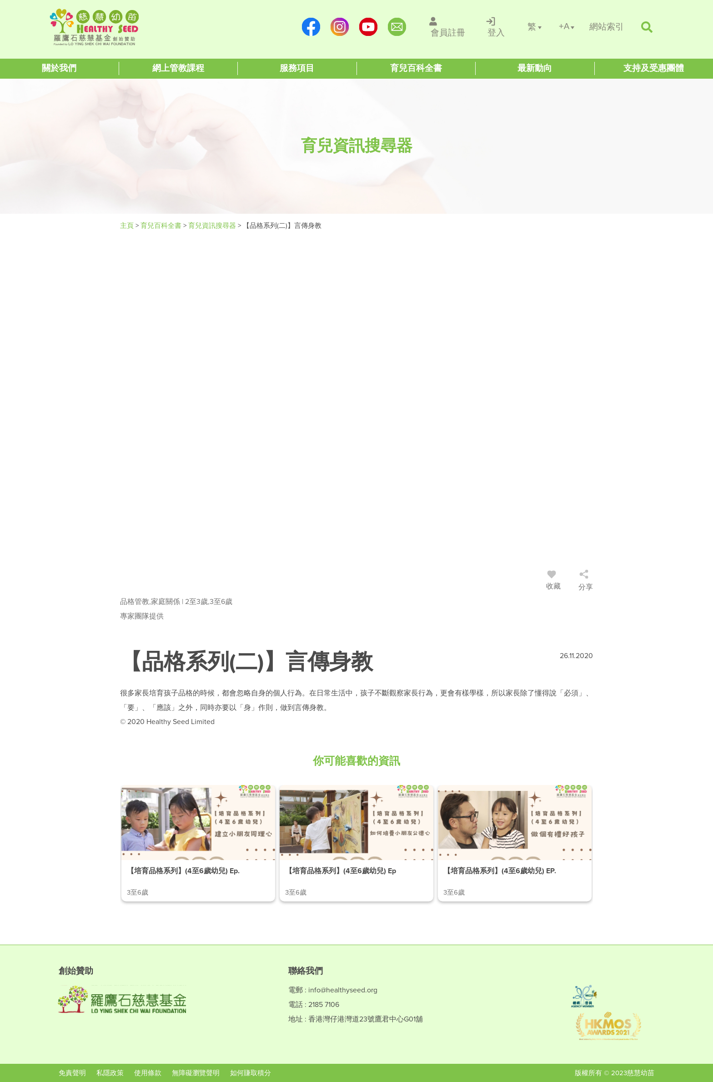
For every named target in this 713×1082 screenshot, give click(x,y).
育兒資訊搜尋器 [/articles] (213, 226)
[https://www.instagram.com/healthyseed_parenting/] (339, 27)
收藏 (553, 582)
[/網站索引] (606, 27)
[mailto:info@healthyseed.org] (396, 27)
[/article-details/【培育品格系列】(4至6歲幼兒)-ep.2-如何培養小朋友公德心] (356, 843)
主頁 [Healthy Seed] (128, 226)
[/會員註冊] (448, 27)
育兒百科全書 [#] (162, 226)
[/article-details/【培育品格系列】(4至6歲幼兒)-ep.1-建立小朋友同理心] (198, 843)
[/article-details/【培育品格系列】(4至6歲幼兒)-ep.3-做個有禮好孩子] (515, 843)
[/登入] (496, 27)
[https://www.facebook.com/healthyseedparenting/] (310, 27)
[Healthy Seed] (107, 27)
